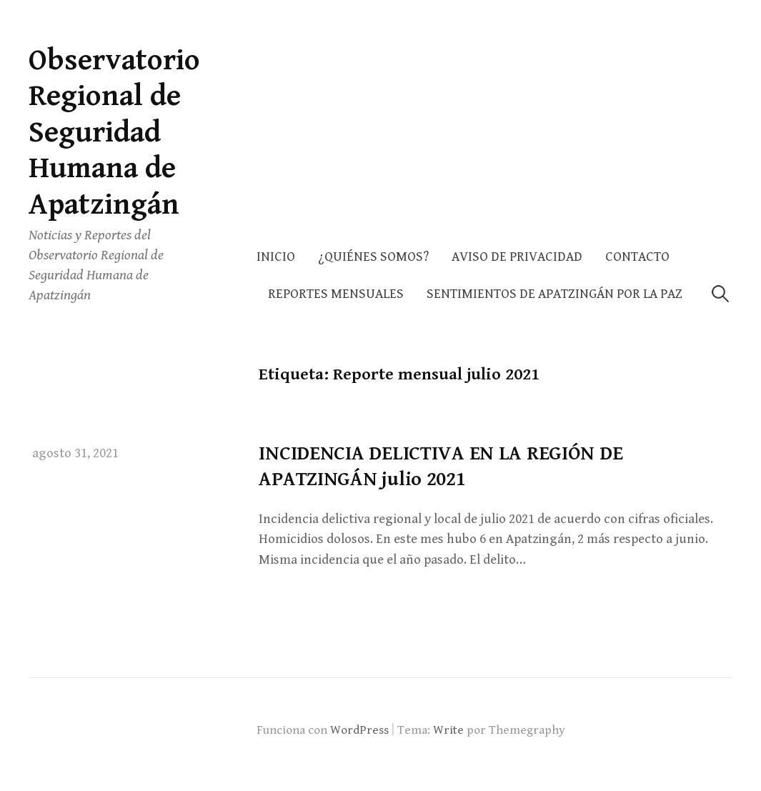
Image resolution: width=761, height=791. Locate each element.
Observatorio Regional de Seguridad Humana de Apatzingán (114, 132)
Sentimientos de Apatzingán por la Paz (554, 294)
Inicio (276, 256)
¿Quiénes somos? (373, 256)
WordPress (359, 730)
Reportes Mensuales (336, 294)
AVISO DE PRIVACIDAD (517, 256)
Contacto (637, 256)
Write (448, 730)
